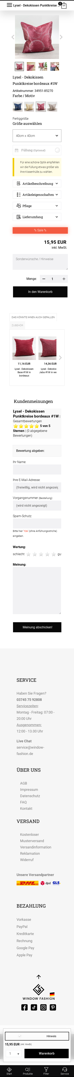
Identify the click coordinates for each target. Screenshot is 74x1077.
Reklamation (30, 853)
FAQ (23, 802)
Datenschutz (30, 796)
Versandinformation (35, 847)
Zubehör (17, 325)
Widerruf (27, 860)
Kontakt (26, 808)
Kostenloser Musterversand (32, 837)
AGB (23, 783)
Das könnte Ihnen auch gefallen (33, 317)
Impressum (29, 789)
